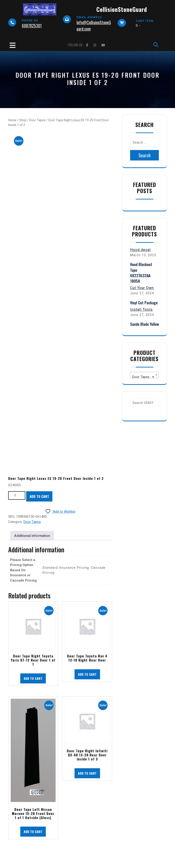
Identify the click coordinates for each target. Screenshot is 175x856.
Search (145, 155)
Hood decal (140, 250)
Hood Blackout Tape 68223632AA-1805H (141, 273)
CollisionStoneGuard (121, 9)
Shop (22, 120)
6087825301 (32, 25)
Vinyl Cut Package (144, 302)
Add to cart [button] (33, 678)
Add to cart (39, 496)
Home (12, 120)
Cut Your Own (142, 288)
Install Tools (141, 309)
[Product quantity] (16, 495)
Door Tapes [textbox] (143, 377)
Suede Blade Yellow (144, 324)
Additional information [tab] (32, 536)
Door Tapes (37, 120)
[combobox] (144, 375)
